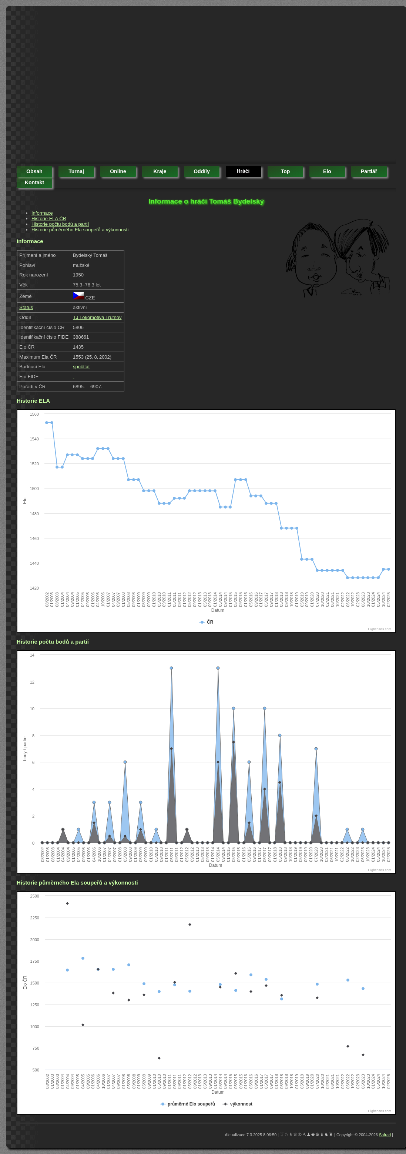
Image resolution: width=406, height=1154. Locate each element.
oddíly (202, 171)
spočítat (81, 366)
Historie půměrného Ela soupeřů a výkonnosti (79, 229)
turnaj (76, 171)
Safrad (385, 1135)
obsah (34, 171)
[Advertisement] (69, 86)
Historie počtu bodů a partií (60, 224)
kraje (159, 171)
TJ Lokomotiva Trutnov (97, 317)
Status (26, 307)
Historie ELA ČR (48, 218)
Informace (42, 213)
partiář (369, 171)
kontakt (34, 182)
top (285, 171)
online (118, 171)
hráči (242, 171)
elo (327, 171)
